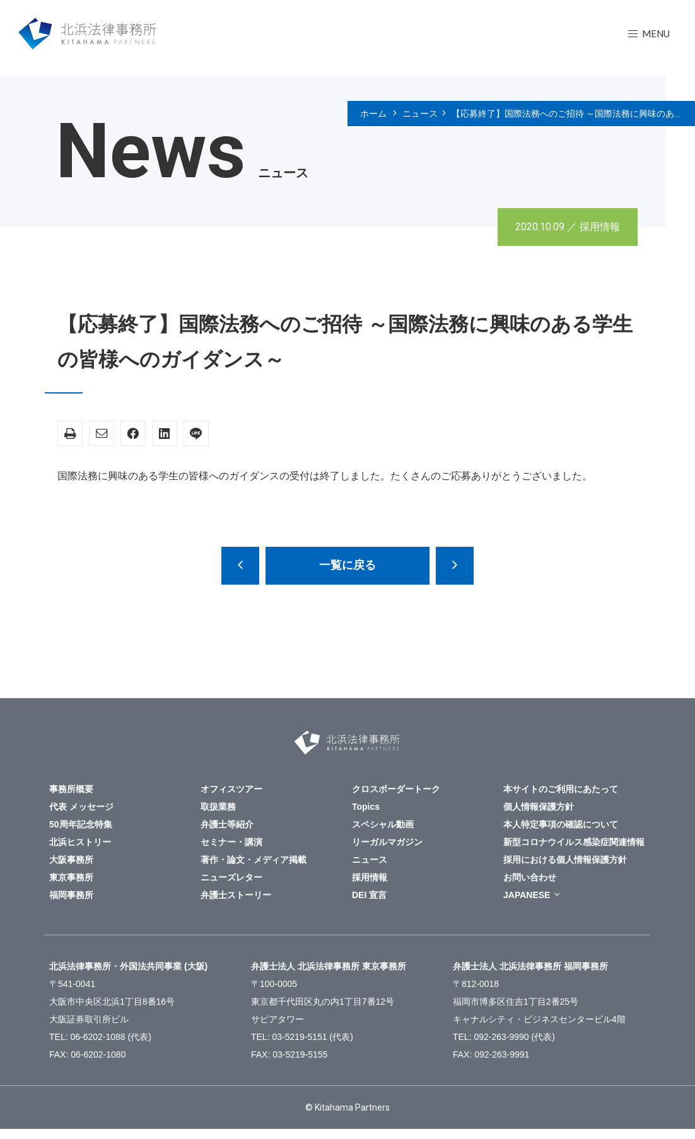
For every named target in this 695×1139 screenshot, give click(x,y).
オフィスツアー (231, 789)
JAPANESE (526, 895)
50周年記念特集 (80, 824)
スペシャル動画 (383, 824)
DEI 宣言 (369, 895)
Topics (366, 807)
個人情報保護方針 (538, 807)
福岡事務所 (71, 895)
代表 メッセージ (81, 807)
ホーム (373, 113)
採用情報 (600, 227)
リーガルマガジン (387, 842)
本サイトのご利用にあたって (560, 789)
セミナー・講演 (231, 842)
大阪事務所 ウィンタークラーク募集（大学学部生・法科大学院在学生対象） (240, 566)
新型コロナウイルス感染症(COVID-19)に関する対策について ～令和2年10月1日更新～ (455, 566)
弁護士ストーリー (236, 895)
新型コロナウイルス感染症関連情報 (574, 842)
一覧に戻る (347, 565)
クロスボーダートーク (396, 789)
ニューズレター (231, 877)
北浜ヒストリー (80, 842)
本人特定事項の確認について (560, 824)
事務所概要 (71, 789)
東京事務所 (71, 877)
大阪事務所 (71, 860)
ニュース (420, 113)
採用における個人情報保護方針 (565, 860)
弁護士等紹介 (227, 824)
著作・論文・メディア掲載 (254, 860)
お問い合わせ (529, 877)
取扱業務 (218, 807)
